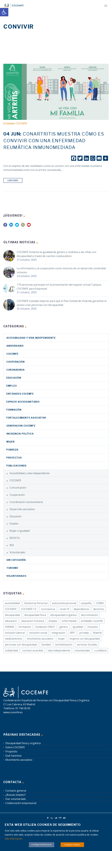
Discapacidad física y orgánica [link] (23, 743)
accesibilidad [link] (12, 603)
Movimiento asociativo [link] (18, 760)
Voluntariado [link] (17, 552)
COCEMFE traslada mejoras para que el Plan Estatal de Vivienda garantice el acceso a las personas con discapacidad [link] (61, 303)
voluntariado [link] (82, 650)
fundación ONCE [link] (45, 627)
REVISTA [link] (15, 538)
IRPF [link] (72, 632)
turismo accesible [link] (32, 650)
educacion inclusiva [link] (32, 621)
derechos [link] (98, 609)
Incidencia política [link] (20, 433)
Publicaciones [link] (16, 465)
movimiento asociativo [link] (40, 638)
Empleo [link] (11, 385)
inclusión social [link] (38, 632)
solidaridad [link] (11, 650)
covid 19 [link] (64, 609)
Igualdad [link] (78, 627)
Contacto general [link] (15, 790)
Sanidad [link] (46, 644)
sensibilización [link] (63, 644)
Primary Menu (105, 6)
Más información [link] (13, 838)
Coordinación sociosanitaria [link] (26, 502)
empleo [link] (53, 621)
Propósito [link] (11, 751)
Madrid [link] (97, 632)
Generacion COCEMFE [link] (20, 425)
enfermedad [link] (69, 621)
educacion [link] (11, 621)
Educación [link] (13, 377)
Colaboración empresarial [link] (20, 803)
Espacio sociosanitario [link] (22, 401)
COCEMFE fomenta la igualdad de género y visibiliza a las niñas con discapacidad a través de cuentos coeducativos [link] (56, 254)
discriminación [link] (89, 615)
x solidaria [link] (100, 650)
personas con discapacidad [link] (21, 644)
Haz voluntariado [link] (15, 799)
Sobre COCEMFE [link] (15, 747)
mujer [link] (61, 638)
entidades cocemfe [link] (92, 621)
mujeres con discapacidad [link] (84, 638)
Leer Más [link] (12, 180)
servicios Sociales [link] (87, 644)
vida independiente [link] (59, 650)
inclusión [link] (92, 627)
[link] (4, 12)
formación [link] (25, 627)
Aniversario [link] (15, 345)
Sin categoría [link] (16, 560)
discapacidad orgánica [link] (63, 615)
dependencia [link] (81, 609)
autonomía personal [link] (64, 603)
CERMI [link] (100, 603)
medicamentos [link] (13, 638)
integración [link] (58, 632)
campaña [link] (86, 603)
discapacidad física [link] (35, 615)
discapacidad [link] (12, 615)
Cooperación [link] (15, 361)
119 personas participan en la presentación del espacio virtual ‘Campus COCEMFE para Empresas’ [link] (59, 286)
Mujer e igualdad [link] (20, 530)
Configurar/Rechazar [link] (41, 844)
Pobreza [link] (12, 449)
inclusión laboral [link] (15, 632)
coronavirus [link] (15, 369)
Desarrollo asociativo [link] (22, 509)
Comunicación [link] (18, 487)
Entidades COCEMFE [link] (15, 123)
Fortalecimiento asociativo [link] (26, 417)
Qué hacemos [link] (13, 755)
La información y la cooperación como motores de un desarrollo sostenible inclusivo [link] (61, 270)
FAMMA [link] (9, 627)
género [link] (63, 627)
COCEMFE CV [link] (28, 609)
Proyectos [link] (14, 457)
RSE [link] (12, 545)
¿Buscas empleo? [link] (15, 795)
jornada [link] (84, 632)
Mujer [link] (10, 441)
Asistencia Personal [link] (35, 603)
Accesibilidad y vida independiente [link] (31, 337)
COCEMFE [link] (12, 353)
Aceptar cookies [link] (72, 844)
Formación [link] (13, 409)
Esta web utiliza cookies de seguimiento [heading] (43, 825)
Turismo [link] (12, 568)
